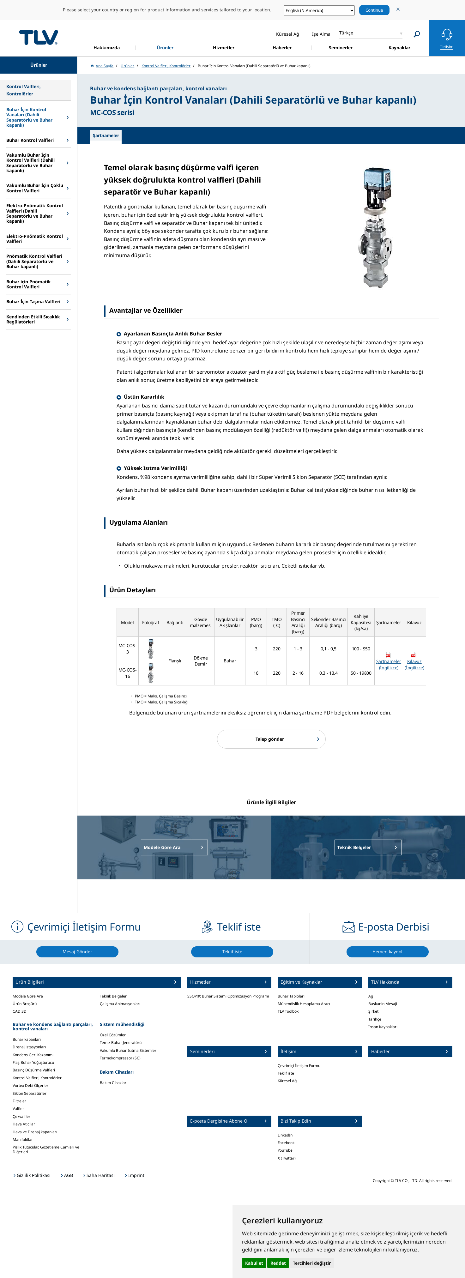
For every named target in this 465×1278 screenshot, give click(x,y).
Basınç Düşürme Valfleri (34, 1070)
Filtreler (19, 1101)
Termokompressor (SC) (120, 1058)
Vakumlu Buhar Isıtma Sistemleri (128, 1050)
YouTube (285, 1150)
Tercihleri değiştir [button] (312, 1263)
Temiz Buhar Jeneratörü (121, 1042)
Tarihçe (374, 1019)
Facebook (286, 1142)
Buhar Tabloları (291, 996)
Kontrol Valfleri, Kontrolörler (37, 1078)
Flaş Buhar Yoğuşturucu (33, 1062)
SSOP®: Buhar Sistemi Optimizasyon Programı (228, 996)
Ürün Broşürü (25, 1003)
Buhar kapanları (27, 1039)
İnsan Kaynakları (382, 1026)
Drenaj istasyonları (29, 1047)
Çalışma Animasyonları (120, 1003)
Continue (374, 10)
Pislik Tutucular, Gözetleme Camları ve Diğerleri (46, 1149)
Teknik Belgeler (113, 996)
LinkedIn (285, 1135)
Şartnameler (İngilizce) (388, 664)
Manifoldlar (23, 1139)
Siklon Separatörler (29, 1093)
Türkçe (346, 33)
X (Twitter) (287, 1158)
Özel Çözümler (113, 1035)
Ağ (370, 996)
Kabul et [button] (254, 1263)
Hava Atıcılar (24, 1124)
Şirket (373, 1011)
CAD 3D (20, 1011)
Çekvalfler (21, 1116)
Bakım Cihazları (113, 1082)
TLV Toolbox (288, 1011)
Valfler (18, 1108)
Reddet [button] (278, 1263)
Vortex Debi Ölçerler (30, 1085)
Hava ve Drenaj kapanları (35, 1132)
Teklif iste (286, 1073)
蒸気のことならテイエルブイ (38, 37)
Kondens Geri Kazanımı (33, 1055)
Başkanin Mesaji (382, 1003)
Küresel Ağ (287, 1080)
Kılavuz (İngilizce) (414, 664)
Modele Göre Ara (28, 996)
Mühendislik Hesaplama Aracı (304, 1003)
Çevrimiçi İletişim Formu (299, 1065)
